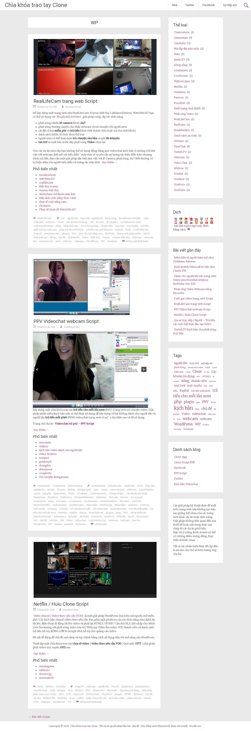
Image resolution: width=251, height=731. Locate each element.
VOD (36, 701)
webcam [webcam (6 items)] (190, 418)
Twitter (189, 5)
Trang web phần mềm (129, 233)
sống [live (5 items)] (185, 381)
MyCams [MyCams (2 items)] (212, 381)
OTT (61, 694)
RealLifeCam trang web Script (65, 101)
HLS (70, 690)
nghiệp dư (97, 218)
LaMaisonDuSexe (43, 225)
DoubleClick (40, 690)
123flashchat (98, 485)
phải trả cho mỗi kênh (71, 229)
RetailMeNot (182, 130)
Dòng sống (181, 64)
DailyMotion (142, 686)
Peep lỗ (38, 233)
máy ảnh (38, 222)
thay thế (84, 218)
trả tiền (145, 225)
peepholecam (51, 233)
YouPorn (179, 184)
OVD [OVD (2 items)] (205, 386)
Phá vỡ (114, 686)
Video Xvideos (48, 454)
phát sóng (110, 218)
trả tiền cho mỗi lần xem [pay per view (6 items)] (195, 393)
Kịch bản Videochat (186, 484)
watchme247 (47, 178)
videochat (80, 520)
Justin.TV (179, 59)
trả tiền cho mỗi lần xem (99, 229)
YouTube (60, 686)
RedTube (179, 124)
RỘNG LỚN (49, 698)
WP (103, 241)
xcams (58, 524)
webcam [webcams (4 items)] (206, 419)
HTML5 (79, 690)
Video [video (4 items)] (186, 414)
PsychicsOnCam (42, 516)
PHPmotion (92, 694)
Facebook (208, 5)
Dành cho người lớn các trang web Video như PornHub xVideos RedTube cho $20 (194, 279)
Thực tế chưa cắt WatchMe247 (57, 209)
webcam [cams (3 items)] (178, 371)
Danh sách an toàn (185, 135)
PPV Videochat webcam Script (66, 321)
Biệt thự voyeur (48, 186)
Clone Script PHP (184, 462)
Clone (60, 222)
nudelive (133, 505)
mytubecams (76, 505)
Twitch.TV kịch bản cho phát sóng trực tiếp (194, 331)
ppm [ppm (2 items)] (198, 402)
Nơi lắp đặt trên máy (186, 48)
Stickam (179, 141)
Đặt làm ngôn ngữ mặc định (191, 225)
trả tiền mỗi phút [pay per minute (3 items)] (200, 390)
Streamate (142, 516)
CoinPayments (98, 493)
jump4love (40, 501)
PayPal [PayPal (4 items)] (184, 390)
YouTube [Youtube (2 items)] (177, 429)
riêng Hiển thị (138, 512)
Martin (136, 520)
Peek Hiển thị (140, 229)
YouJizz (178, 173)
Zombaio (112, 241)
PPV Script (180, 473)
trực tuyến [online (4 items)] (194, 385)
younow (68, 524)
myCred (119, 225)
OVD (68, 694)
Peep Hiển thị (96, 512)
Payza (83, 512)
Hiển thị (121, 516)
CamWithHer (146, 489)
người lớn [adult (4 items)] (180, 363)
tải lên (37, 698)
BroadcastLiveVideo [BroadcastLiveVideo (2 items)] (195, 368)
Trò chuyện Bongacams (53, 477)
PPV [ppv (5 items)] (205, 402)
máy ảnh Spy (41, 237)
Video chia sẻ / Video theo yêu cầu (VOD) (58, 615)
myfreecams (60, 505)
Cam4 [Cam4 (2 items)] (214, 368)
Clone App (180, 456)
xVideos (179, 168)
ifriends (113, 497)
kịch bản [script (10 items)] (183, 408)
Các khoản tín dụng (76, 222)
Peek (128, 229)
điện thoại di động (129, 690)
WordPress (92, 241)
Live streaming (89, 225)
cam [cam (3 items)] (207, 367)
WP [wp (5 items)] (197, 424)
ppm (118, 512)
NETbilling (106, 505)
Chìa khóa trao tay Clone (36, 5)
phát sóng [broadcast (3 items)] (180, 367)
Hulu (40, 686)
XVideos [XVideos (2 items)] (206, 425)
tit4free (43, 446)
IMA (87, 690)
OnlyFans (179, 92)
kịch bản (109, 233)
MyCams (124, 501)
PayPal (119, 229)
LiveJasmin (59, 485)
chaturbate (59, 493)
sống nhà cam (71, 225)
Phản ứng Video (184, 113)
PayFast (62, 512)
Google (61, 690)
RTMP (128, 694)
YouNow (179, 179)
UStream (179, 157)
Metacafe (112, 690)
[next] (143, 369)
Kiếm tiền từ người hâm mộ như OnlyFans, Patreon (193, 259)
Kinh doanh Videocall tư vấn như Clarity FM (194, 268)
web (58, 241)
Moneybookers (108, 501)
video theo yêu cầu (96, 698)
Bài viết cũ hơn (39, 716)
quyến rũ (109, 516)
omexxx (144, 505)
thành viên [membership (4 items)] (199, 381)
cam (146, 218)
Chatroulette (182, 32)
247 (63, 218)
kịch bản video (117, 698)
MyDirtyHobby (42, 505)
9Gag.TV (79, 686)
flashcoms (39, 497)
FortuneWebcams (84, 497)
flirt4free (53, 497)
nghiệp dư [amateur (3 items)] (206, 363)
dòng (53, 237)
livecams (61, 501)
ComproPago (116, 493)
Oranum (52, 508)
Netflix (49, 686)
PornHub (179, 103)
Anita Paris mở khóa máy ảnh (57, 194)
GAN (52, 690)
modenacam (91, 501)
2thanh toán (114, 485)
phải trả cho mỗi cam (45, 229)
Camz (37, 493)
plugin (65, 233)
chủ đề (61, 237)
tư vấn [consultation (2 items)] (206, 372)
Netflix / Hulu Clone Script (61, 604)
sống (58, 225)
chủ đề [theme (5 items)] (206, 409)
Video (85, 237)
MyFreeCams (75, 485)
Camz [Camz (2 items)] (188, 372)
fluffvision (66, 497)
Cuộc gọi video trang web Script (193, 298)
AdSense (91, 686)
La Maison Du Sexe (130, 222)
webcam (50, 222)
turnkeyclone (47, 174)
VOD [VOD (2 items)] (178, 419)
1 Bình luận (101, 524)
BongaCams (84, 489)
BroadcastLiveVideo (69, 116)
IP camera (112, 222)
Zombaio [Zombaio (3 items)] (188, 429)
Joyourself (136, 497)
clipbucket (127, 686)
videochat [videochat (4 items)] (199, 414)
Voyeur (106, 237)
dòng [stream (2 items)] (197, 409)
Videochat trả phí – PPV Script (74, 423)
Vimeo (147, 698)
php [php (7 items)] (178, 401)
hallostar (101, 497)
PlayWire (107, 694)
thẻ (62, 520)
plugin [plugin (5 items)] (189, 402)
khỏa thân (91, 505)
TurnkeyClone (73, 106)
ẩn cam (100, 222)
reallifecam (46, 182)
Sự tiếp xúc (230, 5)
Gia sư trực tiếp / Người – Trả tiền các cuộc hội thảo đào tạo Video (194, 322)
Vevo (72, 698)
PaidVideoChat (118, 508)
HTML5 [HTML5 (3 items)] (206, 376)
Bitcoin (61, 489)
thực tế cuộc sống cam (52, 201)
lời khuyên (73, 237)
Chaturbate (44, 485)
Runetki (72, 516)
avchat (50, 489)
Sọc (35, 520)
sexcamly (45, 442)
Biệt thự (95, 237)
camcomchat (117, 489)
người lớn (72, 218)
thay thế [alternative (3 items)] (194, 363)
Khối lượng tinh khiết (187, 108)
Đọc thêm (109, 162)
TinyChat (180, 146)
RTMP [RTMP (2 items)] (213, 402)
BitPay (71, 489)
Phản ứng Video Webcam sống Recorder (192, 291)
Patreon (179, 97)
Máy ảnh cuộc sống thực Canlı (57, 197)
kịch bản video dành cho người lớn (60, 450)
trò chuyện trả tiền (80, 508)
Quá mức (79, 694)
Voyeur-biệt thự (48, 190)
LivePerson (181, 75)
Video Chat (180, 162)
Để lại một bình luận (137, 241)
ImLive (124, 497)
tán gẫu (47, 493)
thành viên (107, 225)
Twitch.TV (180, 151)
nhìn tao (137, 237)
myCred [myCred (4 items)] (179, 385)
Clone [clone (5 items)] (197, 371)
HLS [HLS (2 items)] (198, 377)
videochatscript (97, 520)
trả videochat (100, 508)
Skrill (146, 233)
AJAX (140, 485)
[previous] (37, 369)
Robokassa (60, 516)
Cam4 (104, 489)
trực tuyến (132, 225)
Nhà (174, 5)
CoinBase (82, 493)
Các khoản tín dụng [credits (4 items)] (194, 374)
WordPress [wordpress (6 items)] (183, 424)
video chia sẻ (134, 698)
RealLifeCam (45, 218)
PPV (74, 233)
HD (91, 222)
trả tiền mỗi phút (138, 508)
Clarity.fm (180, 43)
